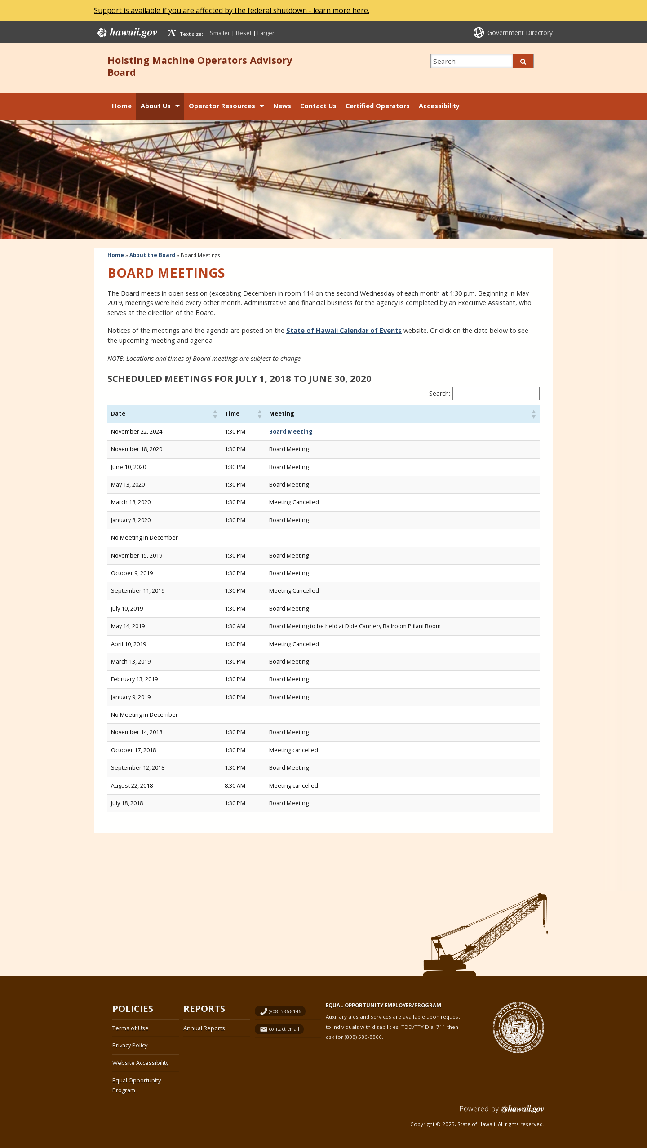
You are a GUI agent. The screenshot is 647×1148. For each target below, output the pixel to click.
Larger (266, 33)
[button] (214, 413)
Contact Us (318, 106)
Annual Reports (204, 1028)
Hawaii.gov (126, 33)
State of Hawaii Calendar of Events (344, 330)
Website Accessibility (140, 1063)
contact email (284, 1029)
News (282, 106)
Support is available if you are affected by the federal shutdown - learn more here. (231, 10)
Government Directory (520, 32)
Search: (439, 393)
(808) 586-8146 (285, 1011)
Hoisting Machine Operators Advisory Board (199, 66)
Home (122, 106)
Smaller (220, 33)
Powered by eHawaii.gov (502, 1112)
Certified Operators (378, 106)
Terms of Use (130, 1028)
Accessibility (439, 106)
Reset (244, 33)
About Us (156, 106)
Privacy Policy (129, 1045)
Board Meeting (291, 431)
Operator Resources (222, 106)
